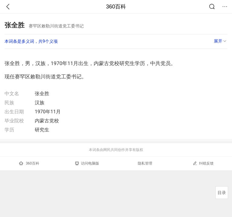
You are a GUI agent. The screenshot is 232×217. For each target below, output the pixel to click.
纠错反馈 (203, 163)
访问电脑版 (87, 163)
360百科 (116, 7)
